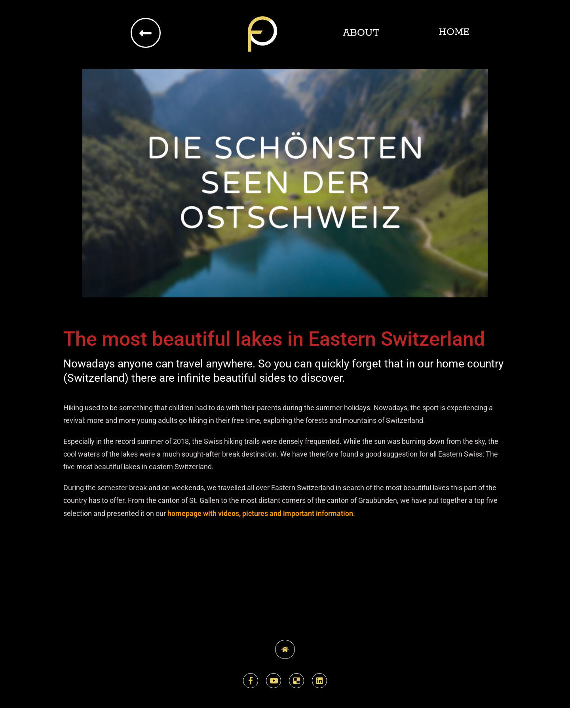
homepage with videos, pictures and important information (260, 513)
